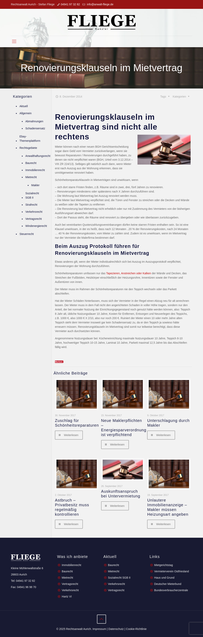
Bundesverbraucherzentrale (171, 590)
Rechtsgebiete (28, 147)
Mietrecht (31, 177)
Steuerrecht (26, 234)
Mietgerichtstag (163, 565)
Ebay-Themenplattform (29, 138)
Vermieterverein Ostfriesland (171, 571)
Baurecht (30, 163)
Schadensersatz (35, 128)
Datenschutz (116, 629)
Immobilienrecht (35, 170)
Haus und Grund (164, 577)
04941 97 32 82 (70, 4)
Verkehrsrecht (33, 211)
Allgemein (25, 113)
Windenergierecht (36, 225)
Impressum (99, 629)
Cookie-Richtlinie (136, 629)
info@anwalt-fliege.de (99, 4)
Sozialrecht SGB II (32, 195)
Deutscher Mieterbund (167, 583)
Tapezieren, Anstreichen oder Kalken (128, 273)
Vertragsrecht (33, 218)
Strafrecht (31, 204)
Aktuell (23, 106)
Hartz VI (67, 596)
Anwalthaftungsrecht (37, 155)
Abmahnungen (34, 121)
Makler (35, 185)
